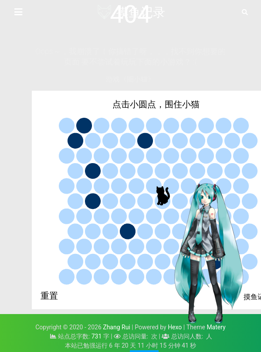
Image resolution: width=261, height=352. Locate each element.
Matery (216, 327)
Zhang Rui (116, 327)
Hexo (175, 327)
